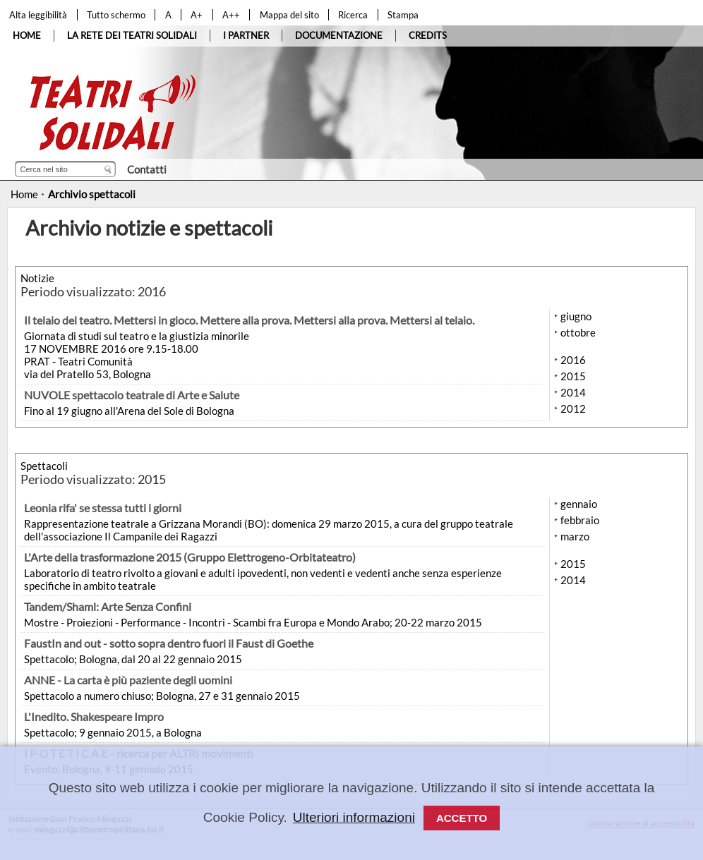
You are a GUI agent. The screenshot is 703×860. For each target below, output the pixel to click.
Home (24, 194)
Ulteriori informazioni (354, 817)
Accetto (461, 818)
